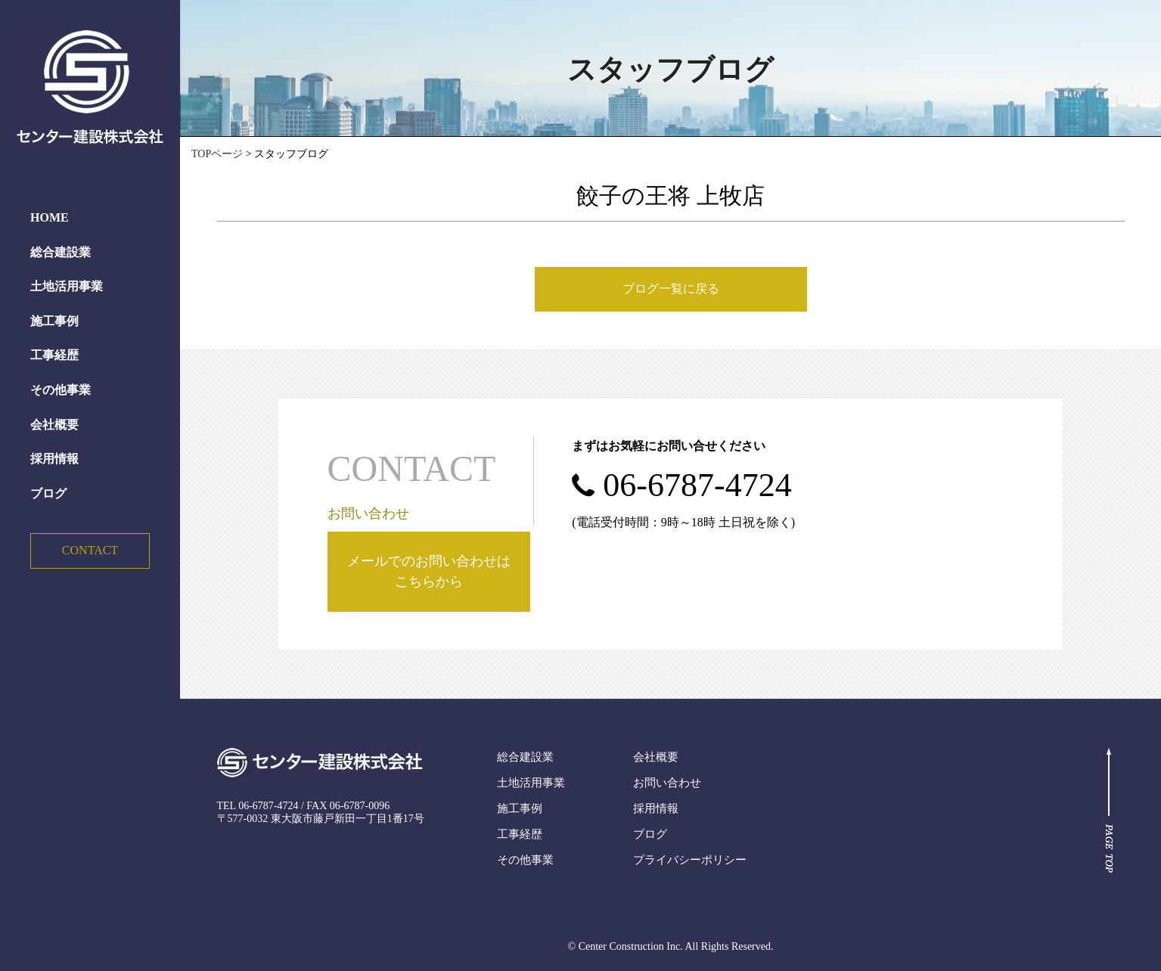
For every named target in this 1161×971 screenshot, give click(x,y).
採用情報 (54, 458)
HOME (49, 217)
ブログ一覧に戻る (670, 288)
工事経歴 (54, 355)
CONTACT (90, 550)
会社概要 (54, 424)
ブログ (48, 493)
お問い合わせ (667, 783)
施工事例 (54, 321)
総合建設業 (60, 252)
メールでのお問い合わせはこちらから (429, 571)
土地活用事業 (66, 286)
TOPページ (217, 154)
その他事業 (60, 389)
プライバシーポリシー (690, 860)
